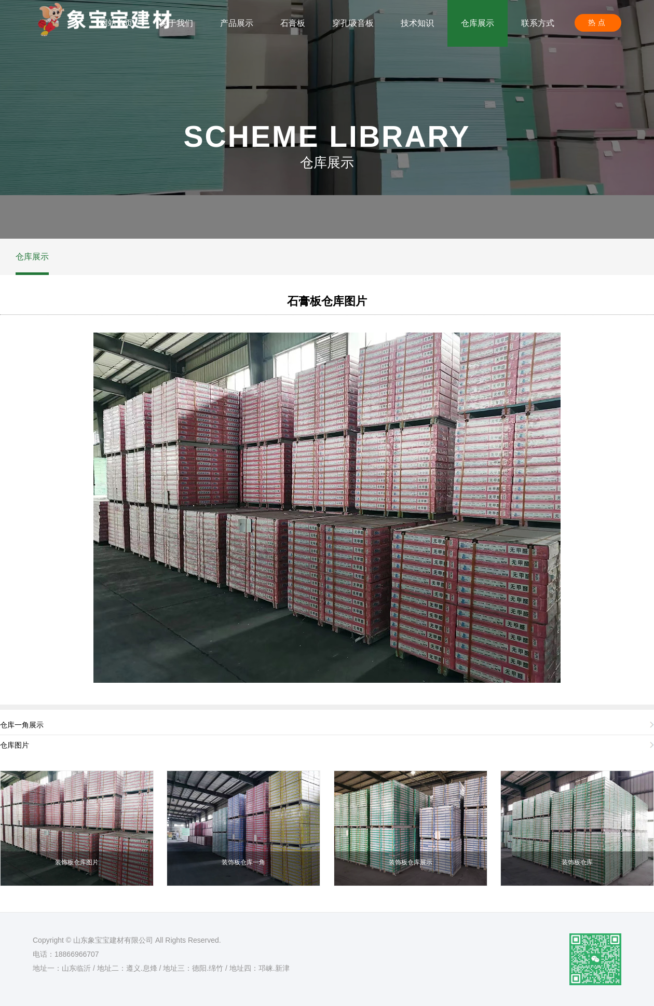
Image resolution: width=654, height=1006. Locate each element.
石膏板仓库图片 (327, 301)
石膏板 (292, 23)
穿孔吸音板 (353, 23)
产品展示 (236, 23)
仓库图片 (14, 745)
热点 (598, 22)
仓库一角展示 (22, 725)
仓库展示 (477, 23)
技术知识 (417, 23)
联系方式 (537, 23)
